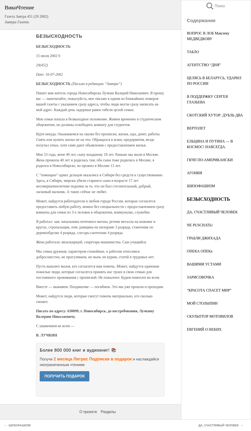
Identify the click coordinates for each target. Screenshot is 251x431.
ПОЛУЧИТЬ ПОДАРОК (64, 376)
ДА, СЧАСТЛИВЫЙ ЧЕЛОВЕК (212, 212)
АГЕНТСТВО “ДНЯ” (204, 65)
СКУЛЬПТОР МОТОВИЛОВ (210, 316)
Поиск (215, 6)
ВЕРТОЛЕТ (196, 128)
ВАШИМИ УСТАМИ (204, 264)
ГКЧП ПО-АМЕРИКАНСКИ (210, 160)
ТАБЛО (193, 52)
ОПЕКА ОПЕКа (200, 251)
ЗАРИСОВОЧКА (200, 277)
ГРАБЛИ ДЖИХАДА (204, 238)
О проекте (88, 412)
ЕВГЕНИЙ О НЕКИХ (204, 329)
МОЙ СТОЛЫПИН (202, 303)
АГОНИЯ (194, 173)
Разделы (108, 412)
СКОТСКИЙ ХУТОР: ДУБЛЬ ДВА (215, 115)
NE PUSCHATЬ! (200, 225)
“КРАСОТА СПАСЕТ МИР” (209, 290)
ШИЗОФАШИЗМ (201, 186)
